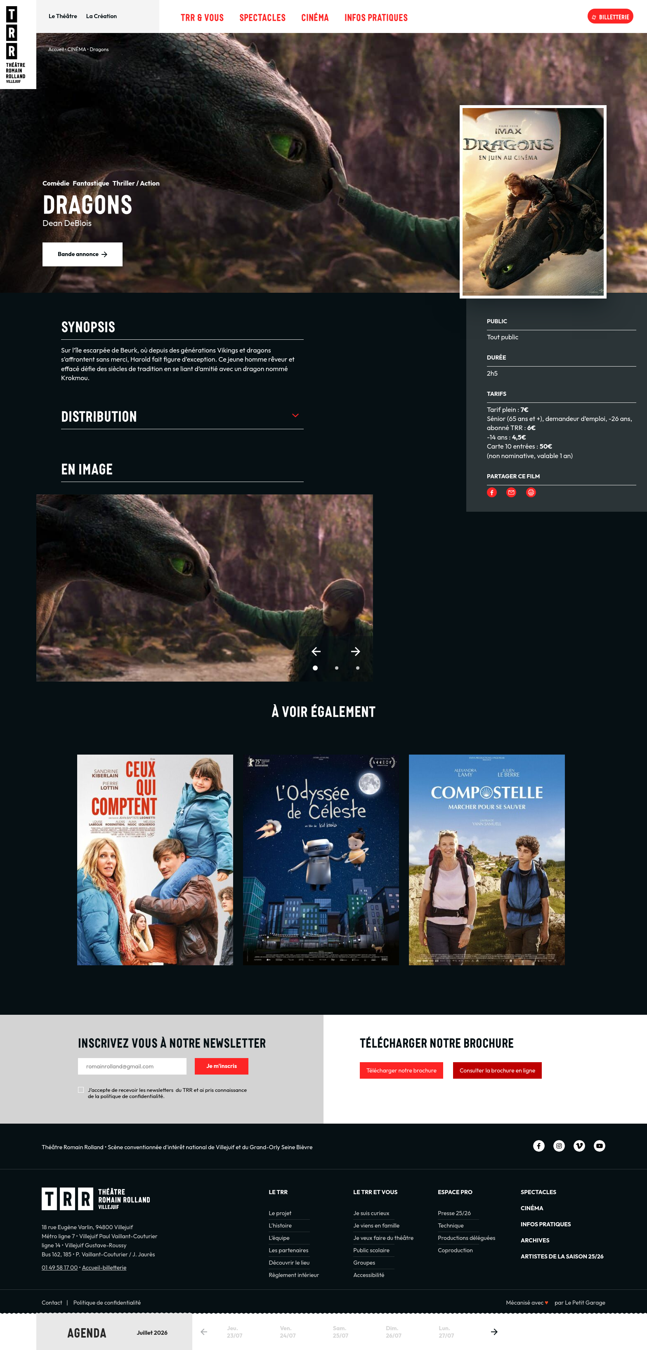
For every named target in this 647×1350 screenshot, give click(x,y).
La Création (101, 16)
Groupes (364, 1262)
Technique (451, 1225)
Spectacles (262, 16)
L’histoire (280, 1225)
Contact (52, 1302)
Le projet (280, 1213)
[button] (316, 651)
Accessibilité (368, 1275)
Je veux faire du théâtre (383, 1238)
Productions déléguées (466, 1238)
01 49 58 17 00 (60, 1267)
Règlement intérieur (294, 1275)
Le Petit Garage (585, 1302)
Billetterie (614, 16)
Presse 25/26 (454, 1213)
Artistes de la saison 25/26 (562, 1256)
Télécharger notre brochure (401, 1070)
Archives (535, 1240)
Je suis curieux (371, 1213)
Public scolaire (371, 1250)
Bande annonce (78, 254)
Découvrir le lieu (289, 1262)
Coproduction (455, 1250)
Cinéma (315, 16)
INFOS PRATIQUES (546, 1224)
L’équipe (279, 1238)
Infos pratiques (376, 16)
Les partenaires (288, 1250)
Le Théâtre (63, 16)
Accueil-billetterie (104, 1267)
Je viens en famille (376, 1225)
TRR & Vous (202, 16)
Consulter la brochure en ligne (497, 1070)
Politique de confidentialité (107, 1302)
